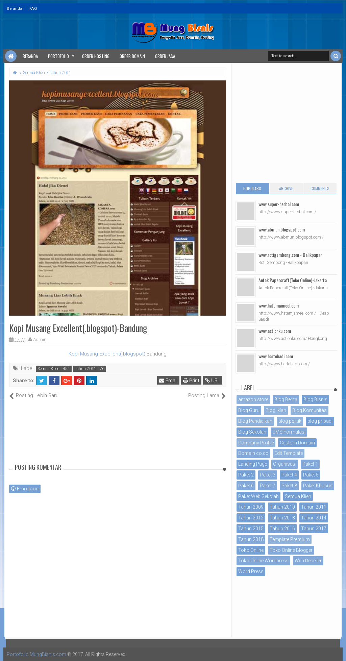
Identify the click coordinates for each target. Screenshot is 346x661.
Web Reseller (308, 560)
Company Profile (256, 442)
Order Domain (132, 56)
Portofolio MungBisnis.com (36, 654)
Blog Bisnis (315, 399)
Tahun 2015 (251, 528)
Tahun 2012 (251, 517)
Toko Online (251, 550)
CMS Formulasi (288, 432)
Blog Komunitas (309, 410)
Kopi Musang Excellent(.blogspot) (107, 354)
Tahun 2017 (313, 528)
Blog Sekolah (252, 432)
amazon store (253, 399)
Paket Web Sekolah (258, 496)
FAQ (33, 8)
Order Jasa (165, 56)
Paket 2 (246, 475)
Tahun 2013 (282, 517)
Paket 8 (289, 485)
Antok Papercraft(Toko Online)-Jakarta (292, 280)
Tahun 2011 (85, 368)
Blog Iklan (276, 410)
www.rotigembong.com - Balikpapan (290, 254)
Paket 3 (267, 475)
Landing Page (252, 464)
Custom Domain (297, 442)
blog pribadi (319, 421)
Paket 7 (267, 485)
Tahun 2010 (282, 507)
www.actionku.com (274, 330)
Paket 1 (310, 464)
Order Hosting (95, 56)
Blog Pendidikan (255, 421)
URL (212, 380)
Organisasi (284, 464)
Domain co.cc (253, 453)
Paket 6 (246, 485)
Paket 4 (289, 475)
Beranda (14, 8)
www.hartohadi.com (275, 356)
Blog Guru (249, 410)
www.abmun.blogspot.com (281, 229)
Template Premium (290, 539)
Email (168, 380)
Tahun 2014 (313, 517)
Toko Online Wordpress (263, 560)
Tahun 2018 (251, 539)
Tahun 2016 (282, 528)
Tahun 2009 (251, 507)
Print (191, 380)
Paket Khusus (317, 485)
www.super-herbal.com (278, 203)
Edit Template (288, 453)
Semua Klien (48, 368)
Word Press (251, 571)
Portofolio (58, 56)
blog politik (289, 421)
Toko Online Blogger (291, 550)
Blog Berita (285, 399)
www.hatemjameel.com (278, 305)
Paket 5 (311, 475)
